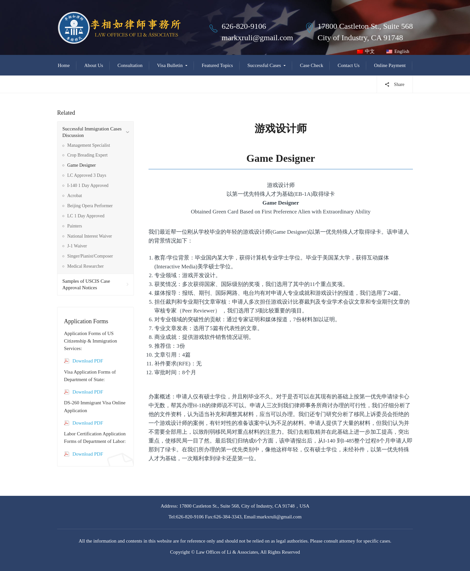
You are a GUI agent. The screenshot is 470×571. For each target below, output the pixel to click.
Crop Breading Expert (87, 155)
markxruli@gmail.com (257, 37)
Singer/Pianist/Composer (90, 256)
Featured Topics (217, 65)
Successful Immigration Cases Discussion (92, 132)
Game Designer (81, 165)
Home (64, 65)
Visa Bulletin (170, 65)
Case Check (311, 65)
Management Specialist (88, 145)
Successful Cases (264, 65)
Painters (74, 226)
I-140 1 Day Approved (87, 185)
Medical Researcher (85, 266)
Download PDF (87, 360)
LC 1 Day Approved (85, 215)
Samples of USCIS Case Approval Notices (86, 284)
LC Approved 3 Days (86, 175)
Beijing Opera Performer (90, 205)
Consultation (130, 65)
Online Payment (390, 65)
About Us (93, 65)
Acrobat (74, 195)
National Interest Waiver (89, 236)
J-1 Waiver (77, 246)
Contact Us (349, 65)
